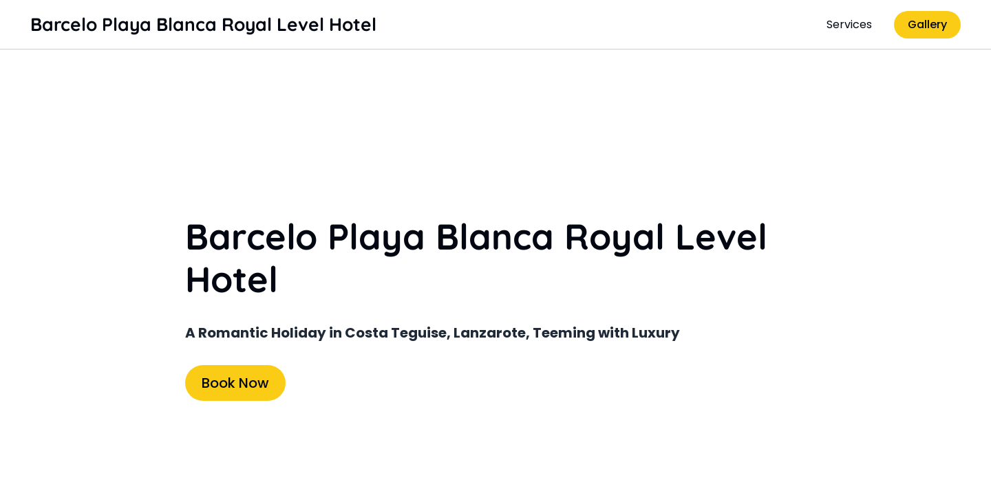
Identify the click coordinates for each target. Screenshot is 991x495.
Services (849, 24)
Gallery (927, 24)
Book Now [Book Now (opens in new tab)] (235, 383)
